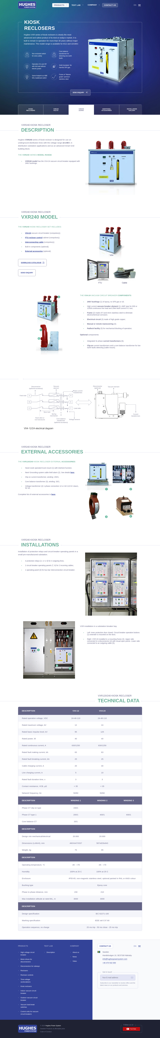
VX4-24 (28, 233)
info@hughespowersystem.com (115, 959)
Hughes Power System (53, 1026)
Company (92, 5)
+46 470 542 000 (109, 963)
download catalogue (31, 263)
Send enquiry (80, 93)
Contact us (110, 5)
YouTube (131, 1029)
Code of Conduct (46, 1032)
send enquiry (27, 273)
